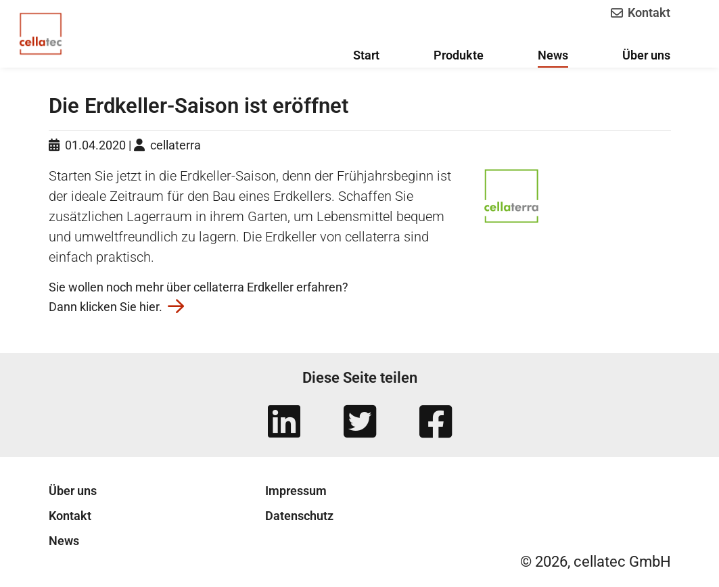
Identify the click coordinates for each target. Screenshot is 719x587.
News (64, 541)
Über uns (73, 491)
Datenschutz (299, 516)
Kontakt (639, 12)
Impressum (296, 491)
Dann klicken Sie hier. (116, 307)
